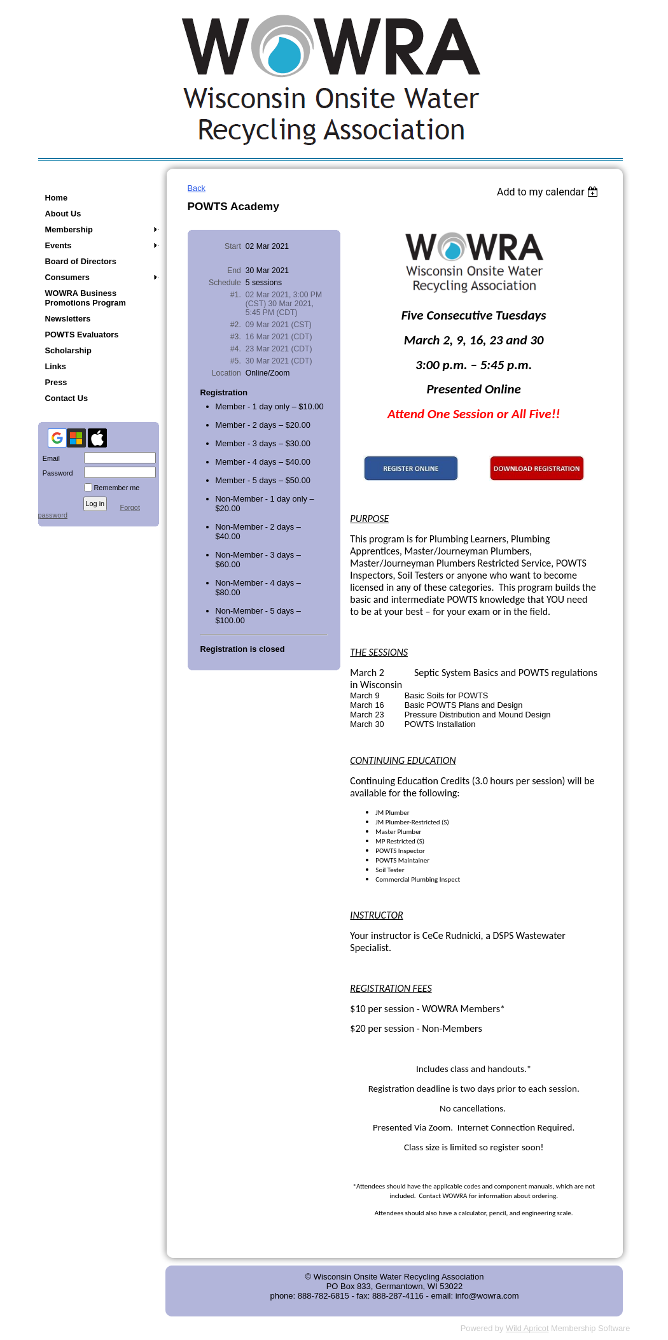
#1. (235, 294)
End (234, 270)
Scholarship (68, 350)
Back (196, 188)
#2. (235, 324)
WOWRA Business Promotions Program (85, 297)
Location (226, 373)
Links (55, 366)
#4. (235, 348)
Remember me (117, 487)
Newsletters (68, 318)
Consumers (67, 277)
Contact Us (66, 398)
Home (56, 197)
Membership (69, 229)
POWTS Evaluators (82, 334)
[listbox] (549, 192)
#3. (235, 336)
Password (55, 473)
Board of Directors (80, 261)
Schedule (225, 282)
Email (49, 458)
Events (58, 245)
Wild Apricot (527, 1328)
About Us (63, 213)
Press (56, 382)
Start (233, 246)
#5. (235, 360)
